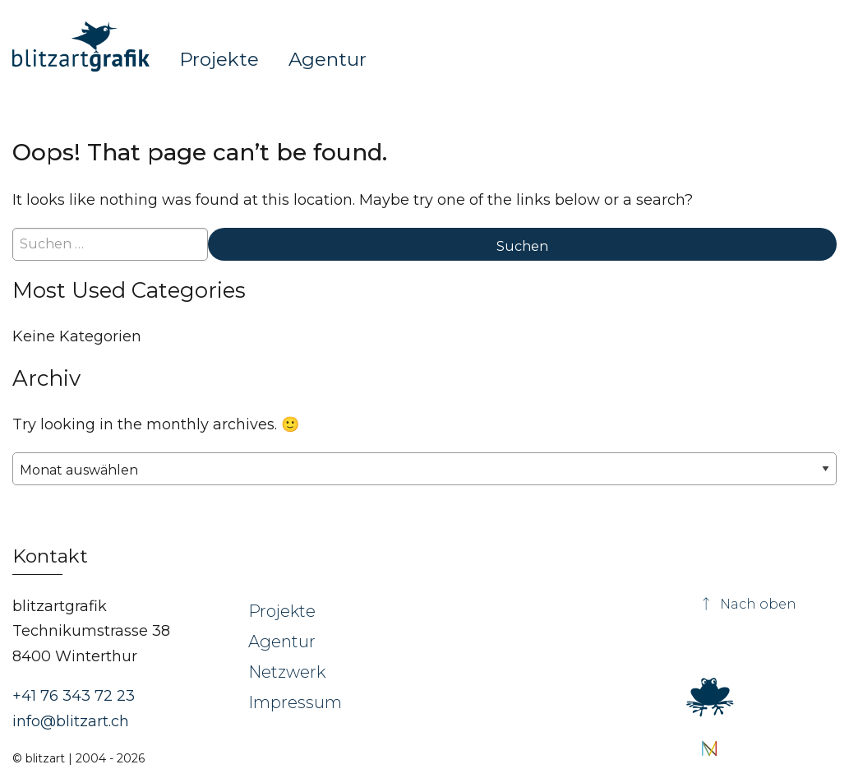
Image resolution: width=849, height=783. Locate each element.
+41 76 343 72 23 (73, 696)
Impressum (295, 702)
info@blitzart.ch (70, 721)
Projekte (219, 58)
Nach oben (747, 604)
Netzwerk (286, 672)
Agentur (327, 58)
